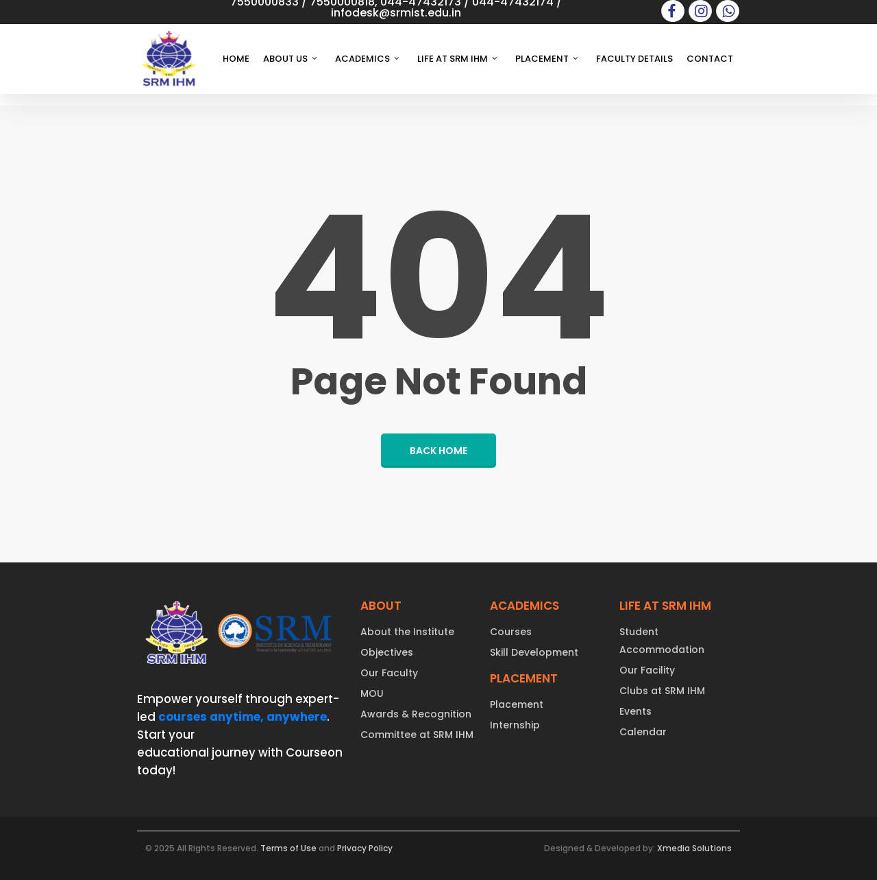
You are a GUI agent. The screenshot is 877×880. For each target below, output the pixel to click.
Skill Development (534, 652)
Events (635, 711)
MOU (372, 693)
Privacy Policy (365, 848)
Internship (515, 725)
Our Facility (647, 670)
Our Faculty (389, 673)
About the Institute (407, 632)
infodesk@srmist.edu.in (396, 13)
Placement (516, 704)
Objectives (386, 652)
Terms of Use (288, 848)
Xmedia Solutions (694, 848)
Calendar (643, 732)
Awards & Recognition (415, 714)
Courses (511, 632)
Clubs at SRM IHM (662, 691)
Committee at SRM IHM (416, 734)
